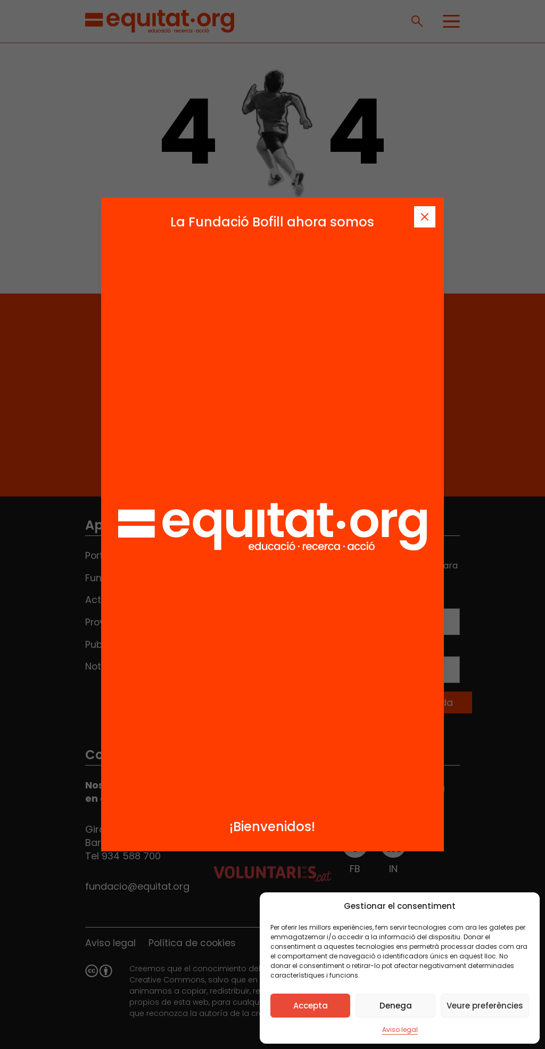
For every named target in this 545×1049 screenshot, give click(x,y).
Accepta (310, 1005)
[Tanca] (424, 216)
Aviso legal (400, 1029)
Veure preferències (485, 1005)
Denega (395, 1005)
